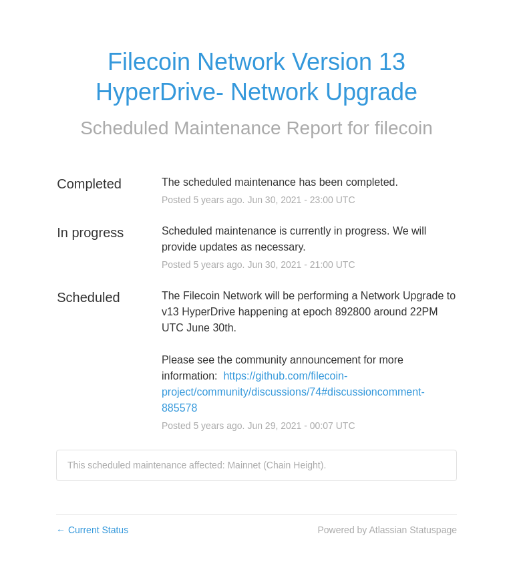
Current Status (92, 530)
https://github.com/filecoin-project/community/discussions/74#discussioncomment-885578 (293, 392)
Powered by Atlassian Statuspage (387, 530)
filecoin (404, 128)
